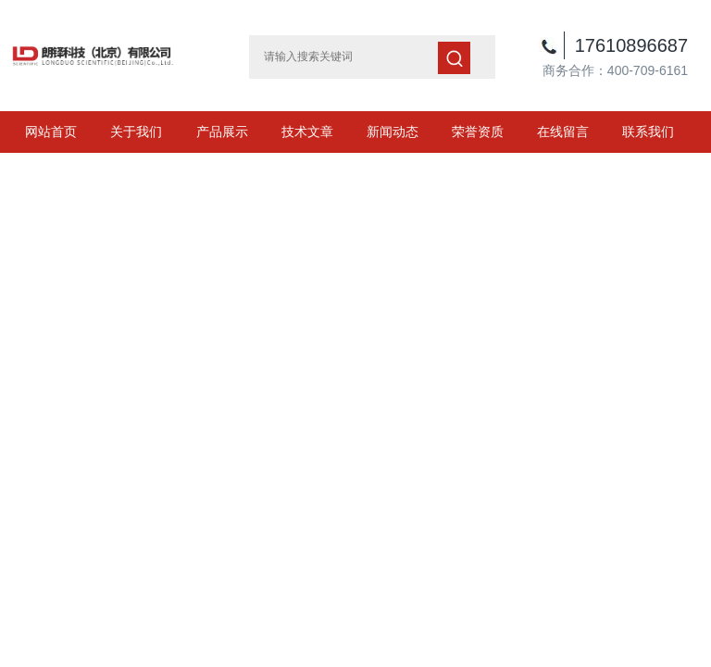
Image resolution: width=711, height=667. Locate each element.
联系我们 (648, 131)
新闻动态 (392, 131)
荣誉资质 (478, 131)
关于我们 (136, 131)
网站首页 (51, 131)
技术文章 (307, 131)
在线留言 (563, 131)
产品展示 (222, 131)
